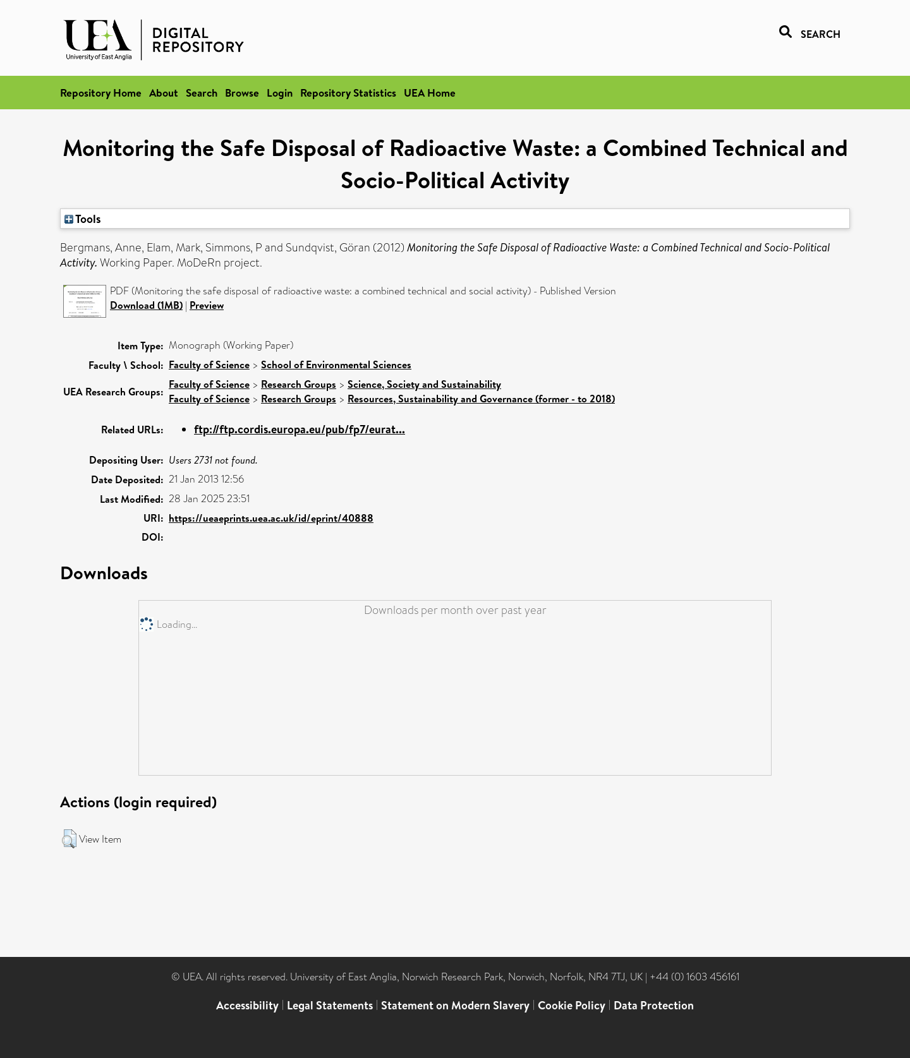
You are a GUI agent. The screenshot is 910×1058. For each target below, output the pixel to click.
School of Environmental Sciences (336, 364)
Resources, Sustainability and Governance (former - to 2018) (481, 399)
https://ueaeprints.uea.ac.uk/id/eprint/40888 (271, 518)
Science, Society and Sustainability (424, 384)
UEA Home (430, 92)
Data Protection (654, 1005)
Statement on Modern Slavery (455, 1005)
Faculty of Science (209, 364)
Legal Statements (330, 1005)
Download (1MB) (146, 305)
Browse (242, 92)
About (163, 92)
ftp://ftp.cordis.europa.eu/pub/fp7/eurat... (299, 429)
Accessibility (247, 1005)
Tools (82, 218)
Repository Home (101, 92)
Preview (207, 305)
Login (280, 92)
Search (201, 92)
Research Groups (298, 384)
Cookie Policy (571, 1005)
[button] (69, 838)
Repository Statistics (348, 92)
